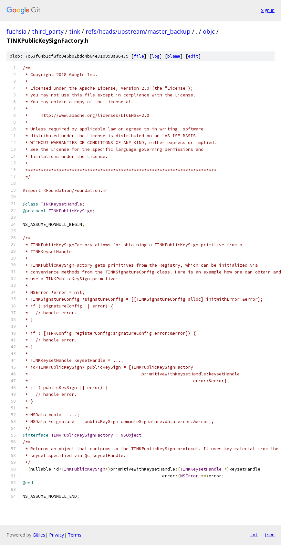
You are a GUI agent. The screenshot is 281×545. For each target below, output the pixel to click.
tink (74, 31)
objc (209, 31)
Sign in (268, 10)
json (269, 535)
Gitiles (39, 535)
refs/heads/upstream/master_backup (138, 31)
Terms (74, 535)
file (139, 56)
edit (193, 56)
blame (173, 56)
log (156, 56)
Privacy (56, 535)
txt (254, 535)
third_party (48, 31)
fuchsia (16, 31)
